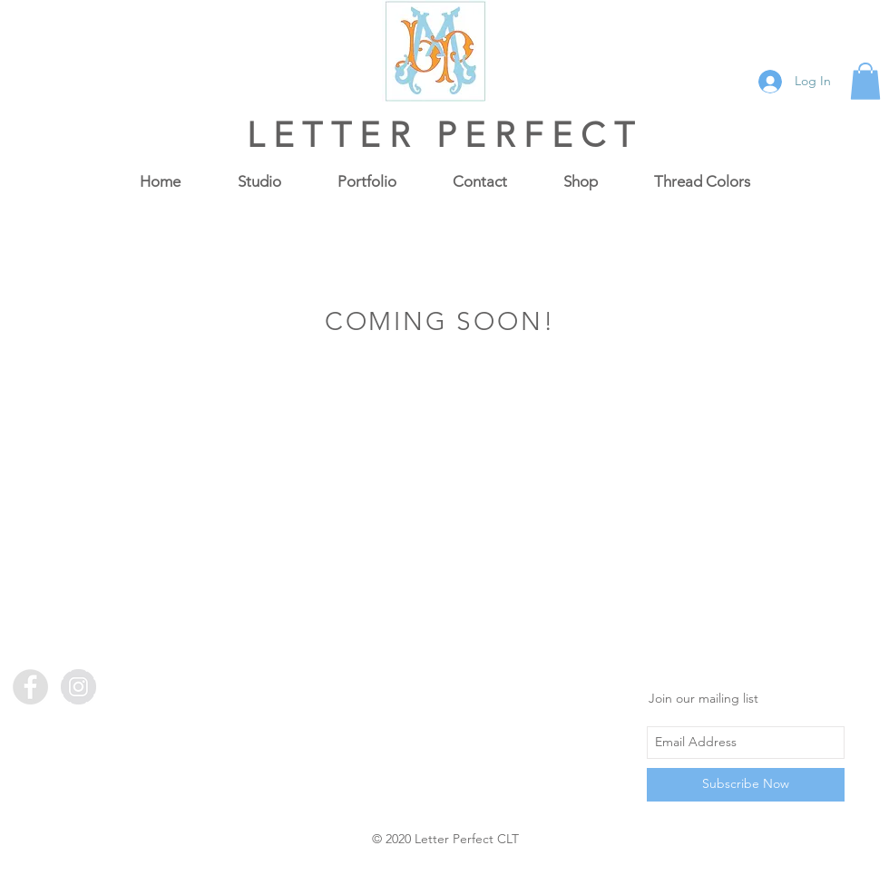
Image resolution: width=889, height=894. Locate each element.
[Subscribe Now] (746, 785)
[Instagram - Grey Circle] (78, 687)
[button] (865, 81)
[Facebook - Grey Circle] (30, 687)
